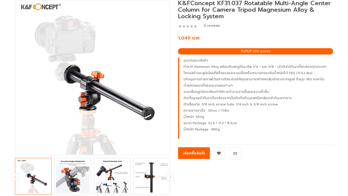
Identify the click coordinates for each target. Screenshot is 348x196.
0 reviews (212, 25)
